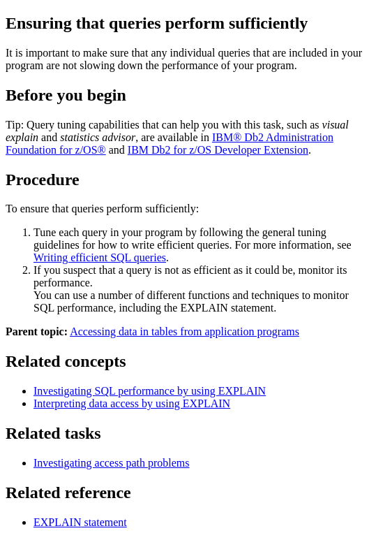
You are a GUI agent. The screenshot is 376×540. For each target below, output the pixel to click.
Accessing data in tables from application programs (184, 331)
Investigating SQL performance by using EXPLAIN (149, 391)
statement (80, 522)
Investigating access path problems (111, 463)
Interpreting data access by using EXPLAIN (131, 403)
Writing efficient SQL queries (99, 257)
